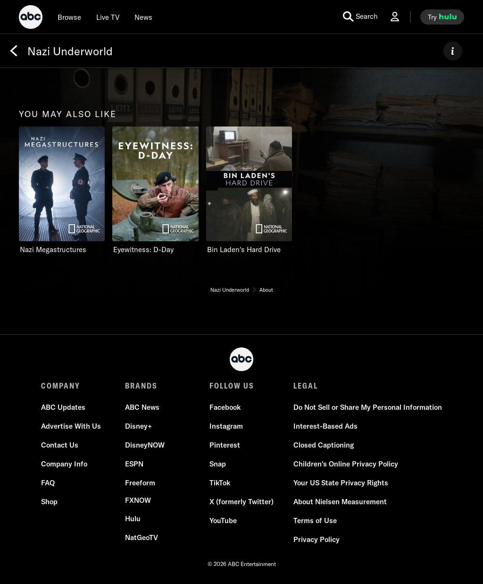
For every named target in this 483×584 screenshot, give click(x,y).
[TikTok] (219, 483)
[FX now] (138, 500)
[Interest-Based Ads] (325, 426)
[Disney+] (138, 426)
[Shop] (49, 502)
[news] (143, 17)
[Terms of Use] (315, 520)
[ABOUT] (452, 51)
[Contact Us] (59, 445)
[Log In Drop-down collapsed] (394, 17)
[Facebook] (225, 407)
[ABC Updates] (63, 407)
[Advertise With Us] (71, 426)
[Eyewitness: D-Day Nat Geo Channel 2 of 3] (155, 190)
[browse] (69, 17)
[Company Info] (64, 464)
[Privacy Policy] (316, 539)
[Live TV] (107, 17)
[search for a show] (360, 17)
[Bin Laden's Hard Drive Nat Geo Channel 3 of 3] (249, 190)
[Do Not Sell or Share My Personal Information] (367, 407)
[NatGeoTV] (141, 537)
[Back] (14, 51)
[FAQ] (48, 483)
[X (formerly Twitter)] (241, 502)
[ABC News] (142, 407)
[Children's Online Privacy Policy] (345, 464)
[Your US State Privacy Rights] (340, 483)
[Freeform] (140, 483)
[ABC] (30, 18)
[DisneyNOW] (145, 445)
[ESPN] (134, 464)
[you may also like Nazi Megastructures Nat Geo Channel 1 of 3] (62, 190)
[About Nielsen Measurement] (340, 502)
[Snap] (217, 464)
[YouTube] (223, 520)
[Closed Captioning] (323, 445)
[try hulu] (442, 17)
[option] (62, 193)
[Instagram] (226, 426)
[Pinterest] (224, 445)
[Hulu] (133, 519)
